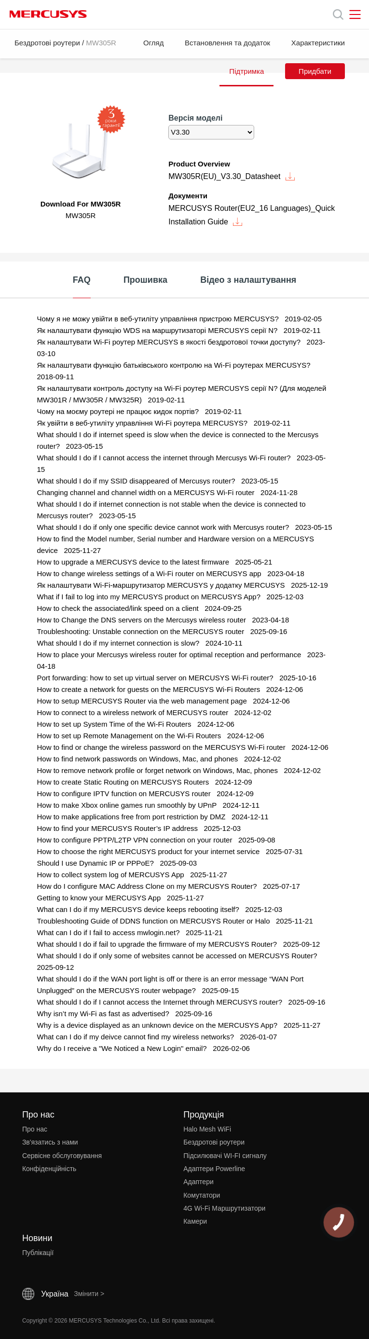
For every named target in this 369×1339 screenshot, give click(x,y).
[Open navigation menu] (355, 14)
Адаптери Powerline (214, 1169)
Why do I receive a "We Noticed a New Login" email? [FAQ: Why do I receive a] (123, 1048)
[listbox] (211, 132)
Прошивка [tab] (145, 280)
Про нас (34, 1129)
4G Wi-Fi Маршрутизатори (224, 1208)
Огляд (153, 43)
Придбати (315, 71)
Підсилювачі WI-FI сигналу (225, 1156)
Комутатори (201, 1195)
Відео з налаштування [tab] (248, 280)
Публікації (38, 1252)
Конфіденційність (49, 1169)
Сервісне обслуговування (62, 1156)
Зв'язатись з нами (50, 1142)
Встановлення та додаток (227, 43)
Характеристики (318, 43)
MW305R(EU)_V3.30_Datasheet (231, 176)
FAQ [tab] (82, 280)
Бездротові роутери (47, 43)
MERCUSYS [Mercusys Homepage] (48, 14)
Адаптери (198, 1182)
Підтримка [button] (246, 71)
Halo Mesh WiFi (207, 1129)
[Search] (338, 14)
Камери (195, 1221)
